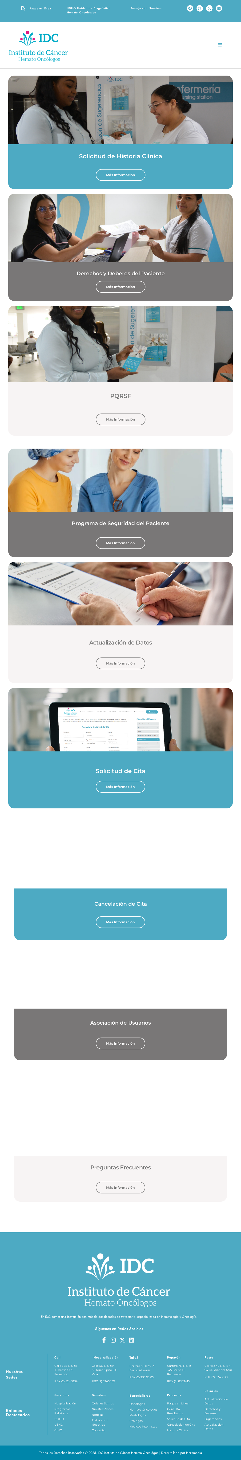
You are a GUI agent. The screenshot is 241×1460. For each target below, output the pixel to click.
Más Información (120, 175)
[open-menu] (220, 45)
